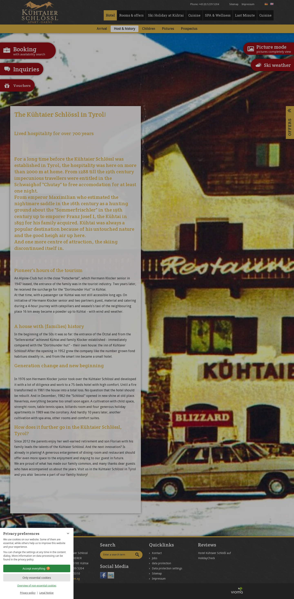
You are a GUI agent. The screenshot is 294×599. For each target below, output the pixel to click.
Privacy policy (28, 593)
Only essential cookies (36, 577)
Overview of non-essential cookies (36, 585)
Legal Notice (46, 593)
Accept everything (36, 568)
